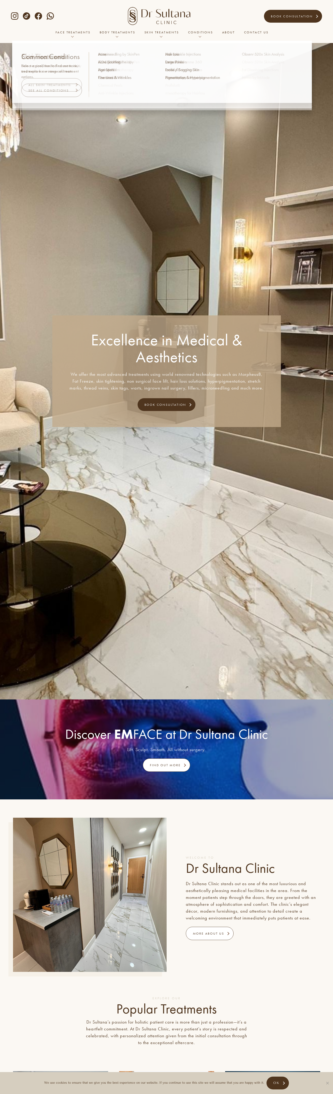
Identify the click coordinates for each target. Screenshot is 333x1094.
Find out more (165, 765)
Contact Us (256, 34)
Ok (276, 1083)
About (228, 34)
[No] (327, 1083)
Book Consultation (292, 16)
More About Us (208, 933)
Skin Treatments (161, 34)
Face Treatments (73, 34)
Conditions (200, 34)
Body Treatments (117, 34)
